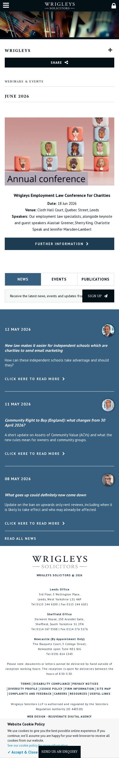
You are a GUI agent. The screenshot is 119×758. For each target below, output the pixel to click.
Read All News (20, 538)
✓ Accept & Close (22, 752)
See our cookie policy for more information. (38, 745)
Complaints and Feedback (30, 693)
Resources (78, 693)
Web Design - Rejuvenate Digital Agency (59, 716)
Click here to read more (32, 379)
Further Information (59, 244)
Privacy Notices (85, 684)
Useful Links (100, 693)
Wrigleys (18, 50)
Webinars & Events (24, 81)
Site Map (104, 688)
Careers (60, 693)
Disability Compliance (51, 684)
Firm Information (79, 688)
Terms (25, 684)
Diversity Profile (23, 688)
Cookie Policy (51, 688)
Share (56, 62)
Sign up (98, 295)
